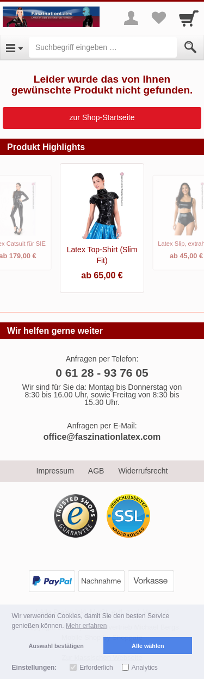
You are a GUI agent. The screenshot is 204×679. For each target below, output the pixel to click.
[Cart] (189, 18)
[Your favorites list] (158, 18)
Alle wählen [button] (148, 646)
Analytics (145, 667)
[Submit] (190, 47)
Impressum (55, 470)
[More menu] (131, 18)
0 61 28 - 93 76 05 (101, 372)
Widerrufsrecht (143, 470)
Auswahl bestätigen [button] (56, 646)
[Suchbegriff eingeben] (103, 47)
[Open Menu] (14, 47)
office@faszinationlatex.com (102, 436)
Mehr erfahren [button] (86, 626)
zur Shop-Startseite (102, 117)
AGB (96, 470)
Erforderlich (96, 667)
